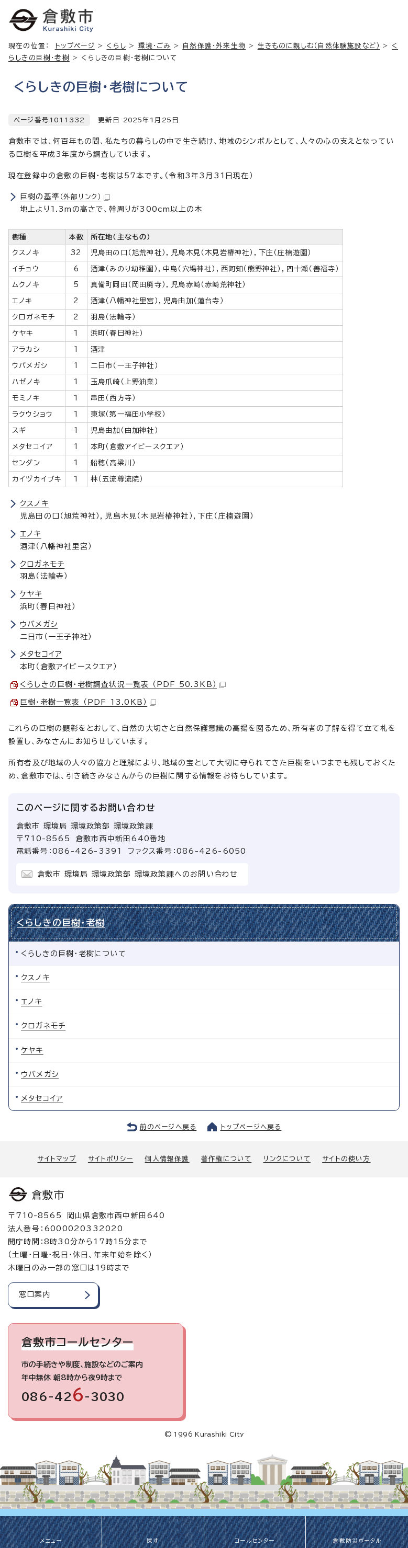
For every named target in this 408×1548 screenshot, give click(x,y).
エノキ (30, 533)
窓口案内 (35, 1294)
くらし (116, 45)
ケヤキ (31, 594)
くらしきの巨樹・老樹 (61, 922)
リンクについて (287, 1158)
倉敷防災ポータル (357, 1540)
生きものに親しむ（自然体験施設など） (319, 45)
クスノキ (34, 503)
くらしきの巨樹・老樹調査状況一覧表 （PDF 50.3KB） (123, 684)
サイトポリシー (110, 1158)
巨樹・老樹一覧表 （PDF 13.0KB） (88, 702)
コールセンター (254, 1540)
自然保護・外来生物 (214, 45)
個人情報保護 (167, 1158)
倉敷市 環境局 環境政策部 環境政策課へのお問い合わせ (137, 874)
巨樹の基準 (65, 196)
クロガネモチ (42, 564)
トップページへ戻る (251, 1126)
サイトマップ (56, 1158)
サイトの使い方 (346, 1158)
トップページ (75, 45)
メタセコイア (41, 654)
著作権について (226, 1158)
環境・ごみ (154, 45)
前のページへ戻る (168, 1126)
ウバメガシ (39, 624)
